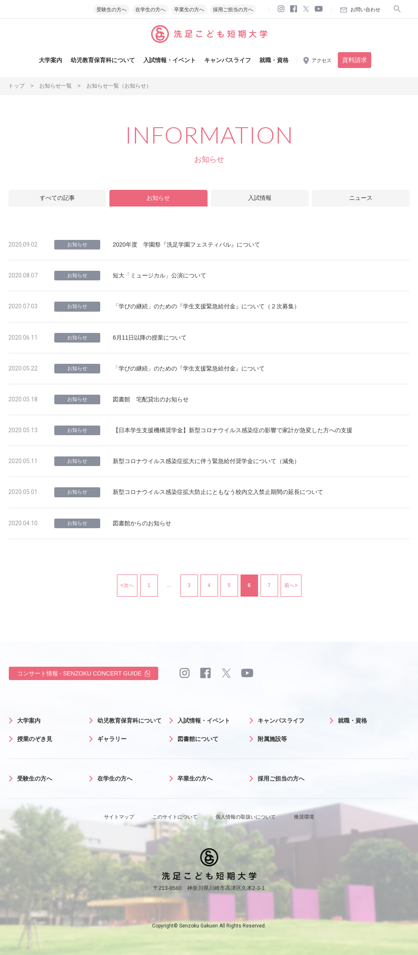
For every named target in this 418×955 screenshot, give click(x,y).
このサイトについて (175, 817)
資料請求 (354, 59)
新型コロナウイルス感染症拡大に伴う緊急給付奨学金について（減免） (206, 461)
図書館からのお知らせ (142, 523)
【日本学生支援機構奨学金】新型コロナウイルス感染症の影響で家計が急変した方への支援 (232, 430)
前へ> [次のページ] (290, 585)
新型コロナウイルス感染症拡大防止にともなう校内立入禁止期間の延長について (218, 492)
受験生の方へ (111, 10)
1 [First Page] (148, 585)
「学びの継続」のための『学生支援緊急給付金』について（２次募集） (206, 306)
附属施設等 (272, 739)
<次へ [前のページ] (127, 585)
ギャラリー (112, 739)
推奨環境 (304, 817)
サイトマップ (119, 817)
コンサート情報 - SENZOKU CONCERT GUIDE (79, 673)
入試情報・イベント (169, 60)
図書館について (197, 739)
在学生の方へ (150, 10)
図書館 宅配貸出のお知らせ (151, 399)
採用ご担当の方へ (233, 10)
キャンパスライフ (227, 60)
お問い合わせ (365, 10)
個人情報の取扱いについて (245, 817)
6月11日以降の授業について (150, 337)
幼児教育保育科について (103, 60)
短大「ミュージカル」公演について (159, 275)
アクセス (322, 60)
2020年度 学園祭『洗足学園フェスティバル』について (186, 244)
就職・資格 (274, 60)
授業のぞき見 (34, 739)
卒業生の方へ (189, 10)
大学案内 (50, 60)
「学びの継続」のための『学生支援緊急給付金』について (189, 368)
